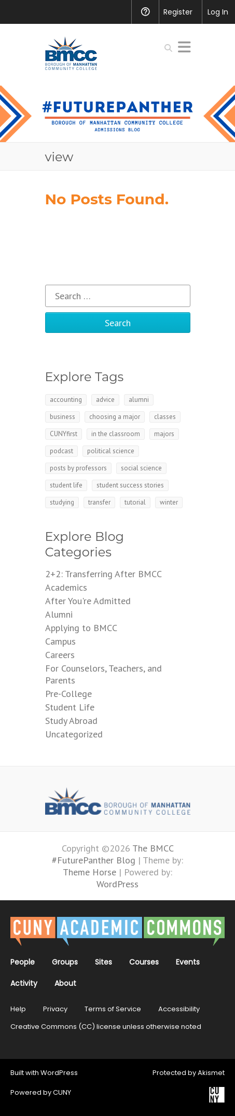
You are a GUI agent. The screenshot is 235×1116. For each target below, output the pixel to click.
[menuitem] (14, 12)
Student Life (69, 707)
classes (165, 416)
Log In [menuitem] (218, 12)
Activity (23, 983)
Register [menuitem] (177, 12)
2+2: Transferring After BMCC (103, 574)
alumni (139, 399)
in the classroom (115, 433)
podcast (61, 451)
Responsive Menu (184, 46)
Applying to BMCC (81, 628)
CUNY (62, 1092)
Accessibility (179, 1009)
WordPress (59, 1073)
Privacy (55, 1009)
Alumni (59, 614)
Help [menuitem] (145, 12)
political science (110, 451)
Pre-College (68, 694)
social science (141, 468)
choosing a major (114, 416)
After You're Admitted (88, 601)
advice (105, 399)
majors (164, 433)
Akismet (211, 1073)
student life (66, 485)
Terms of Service (113, 1009)
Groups (65, 962)
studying (62, 502)
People (22, 962)
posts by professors (78, 468)
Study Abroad (71, 721)
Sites (103, 962)
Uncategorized (74, 734)
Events (188, 962)
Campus (60, 641)
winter (169, 502)
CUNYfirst (63, 433)
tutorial (135, 502)
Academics (66, 587)
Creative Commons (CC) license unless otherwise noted (105, 1026)
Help (18, 1009)
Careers (60, 655)
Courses (144, 962)
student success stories (130, 485)
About (65, 983)
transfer (99, 502)
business (62, 416)
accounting (66, 399)
